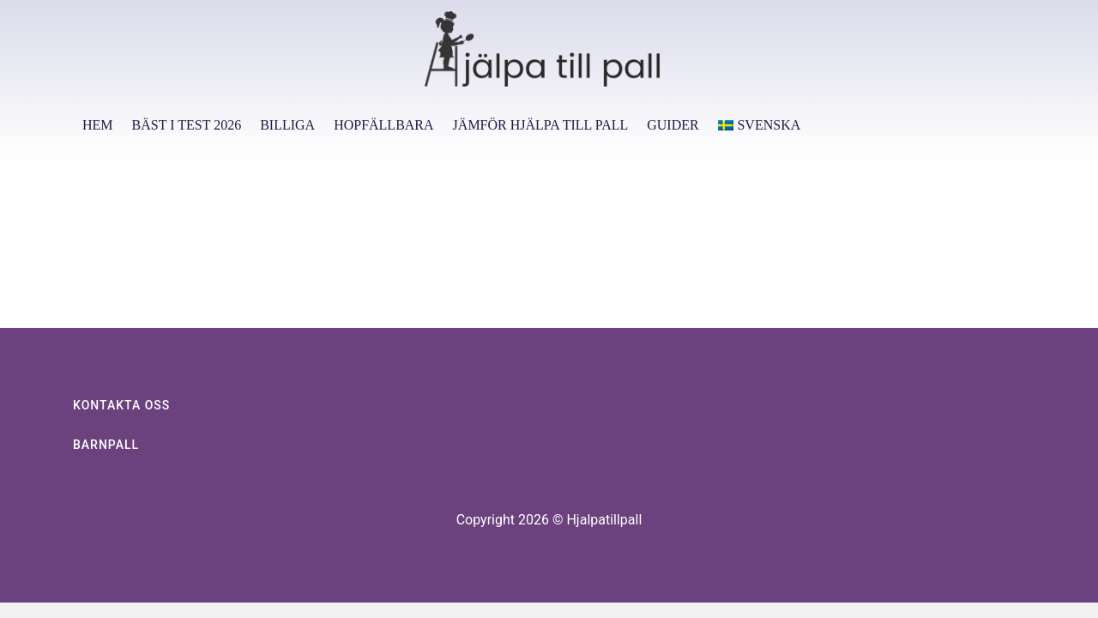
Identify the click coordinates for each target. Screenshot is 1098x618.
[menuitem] (759, 125)
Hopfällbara (383, 125)
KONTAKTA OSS (121, 405)
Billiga (287, 125)
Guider (672, 125)
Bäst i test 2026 (187, 125)
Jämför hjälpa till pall (541, 125)
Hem (97, 125)
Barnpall (106, 444)
